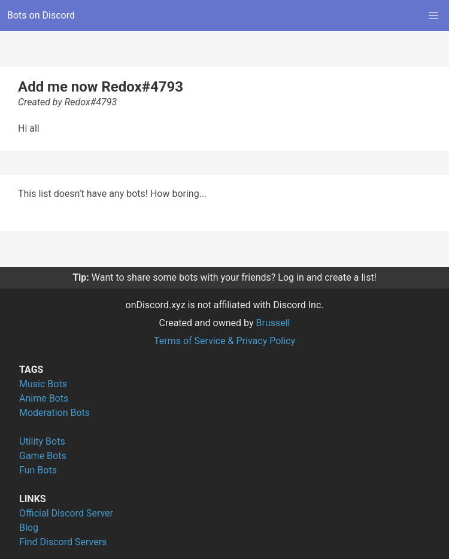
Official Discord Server (66, 513)
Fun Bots (38, 470)
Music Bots (43, 384)
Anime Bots (43, 398)
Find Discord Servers (63, 542)
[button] (433, 15)
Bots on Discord (41, 15)
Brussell (273, 323)
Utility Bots (42, 441)
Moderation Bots (54, 412)
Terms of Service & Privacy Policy (224, 341)
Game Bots (42, 455)
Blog (28, 527)
